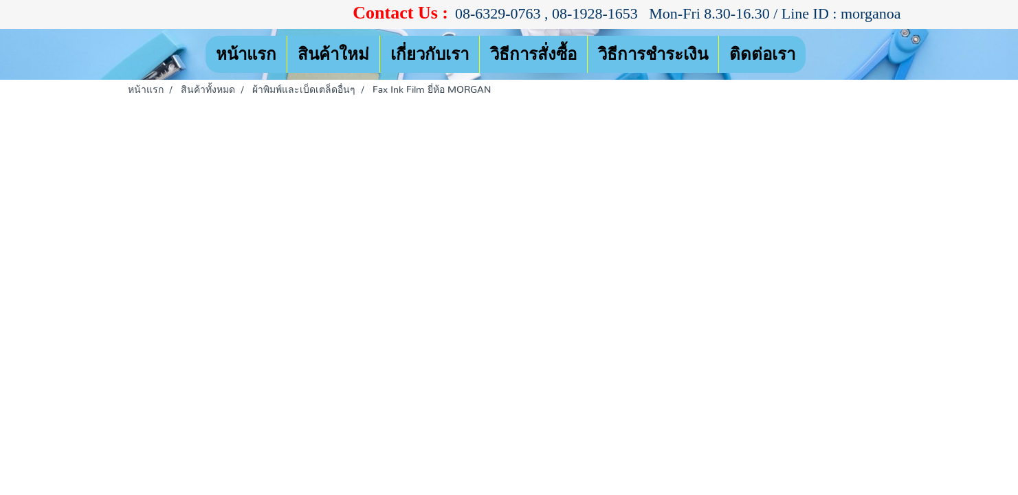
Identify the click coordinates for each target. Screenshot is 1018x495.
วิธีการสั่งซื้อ (533, 54)
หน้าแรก (246, 54)
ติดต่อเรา (762, 54)
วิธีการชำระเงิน (653, 54)
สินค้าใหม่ (333, 54)
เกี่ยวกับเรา (429, 54)
